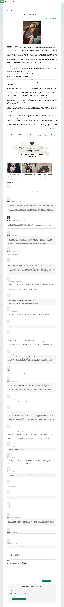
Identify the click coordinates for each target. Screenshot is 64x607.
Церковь (11, 6)
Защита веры (16, 6)
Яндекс (15, 555)
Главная (8, 6)
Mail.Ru (17, 555)
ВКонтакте (12, 555)
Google (19, 555)
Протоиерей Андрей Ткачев (51, 18)
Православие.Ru (16, 551)
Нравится (8, 10)
